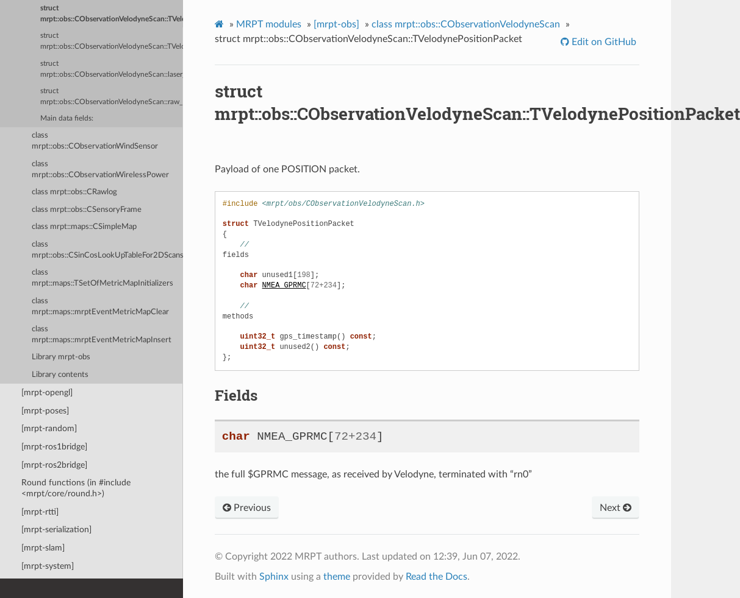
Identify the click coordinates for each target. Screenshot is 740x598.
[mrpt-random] (49, 428)
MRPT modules (268, 24)
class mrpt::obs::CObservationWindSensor (95, 141)
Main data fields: (66, 118)
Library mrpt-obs (61, 357)
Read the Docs (436, 577)
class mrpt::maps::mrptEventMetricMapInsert (101, 334)
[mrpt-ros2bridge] (54, 465)
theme (336, 577)
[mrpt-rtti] (40, 511)
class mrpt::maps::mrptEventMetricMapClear (100, 306)
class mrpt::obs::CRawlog (74, 192)
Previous (247, 508)
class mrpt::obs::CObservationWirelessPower (100, 169)
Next (615, 508)
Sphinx (274, 577)
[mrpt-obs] (336, 24)
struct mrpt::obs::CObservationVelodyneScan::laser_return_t (111, 69)
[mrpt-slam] (43, 547)
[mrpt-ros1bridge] (54, 446)
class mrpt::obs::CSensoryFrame (87, 210)
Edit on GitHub (602, 42)
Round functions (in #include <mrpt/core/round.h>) (76, 488)
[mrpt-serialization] (56, 529)
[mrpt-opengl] (47, 392)
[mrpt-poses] (45, 410)
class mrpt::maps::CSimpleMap (84, 227)
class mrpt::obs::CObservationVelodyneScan (466, 24)
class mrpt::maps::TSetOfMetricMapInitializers (102, 278)
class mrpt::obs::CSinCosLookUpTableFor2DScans (107, 250)
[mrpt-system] (47, 566)
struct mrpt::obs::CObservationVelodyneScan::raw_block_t (111, 96)
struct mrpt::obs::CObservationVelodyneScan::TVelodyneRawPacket (111, 41)
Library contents (60, 375)
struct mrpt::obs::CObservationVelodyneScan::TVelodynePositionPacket (111, 14)
